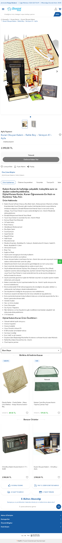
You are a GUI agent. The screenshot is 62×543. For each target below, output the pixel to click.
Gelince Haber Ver (31, 159)
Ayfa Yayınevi (6, 132)
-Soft (19, 541)
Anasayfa (5, 19)
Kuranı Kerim (15, 19)
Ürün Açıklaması (8, 182)
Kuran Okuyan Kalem (28, 19)
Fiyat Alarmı (19, 167)
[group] (31, 69)
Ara (57, 14)
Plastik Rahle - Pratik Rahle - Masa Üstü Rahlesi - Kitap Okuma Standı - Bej (15, 404)
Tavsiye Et (50, 182)
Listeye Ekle (6, 167)
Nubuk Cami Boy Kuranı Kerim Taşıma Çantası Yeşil (44, 403)
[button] (30, 116)
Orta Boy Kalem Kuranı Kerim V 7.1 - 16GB (15, 468)
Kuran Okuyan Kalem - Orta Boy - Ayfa (46, 468)
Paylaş (30, 167)
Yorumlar (39, 182)
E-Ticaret (25, 541)
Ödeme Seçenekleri (25, 182)
